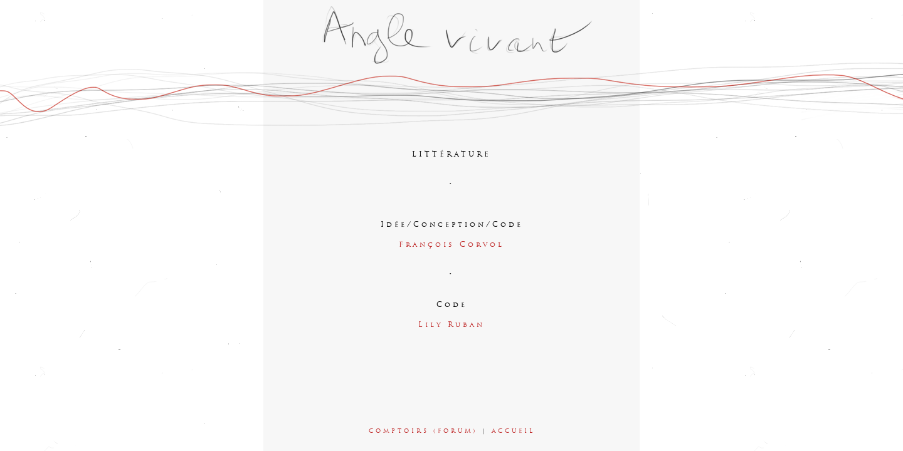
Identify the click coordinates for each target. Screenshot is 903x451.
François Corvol (451, 245)
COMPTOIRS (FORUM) (423, 431)
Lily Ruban (451, 325)
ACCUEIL (513, 431)
